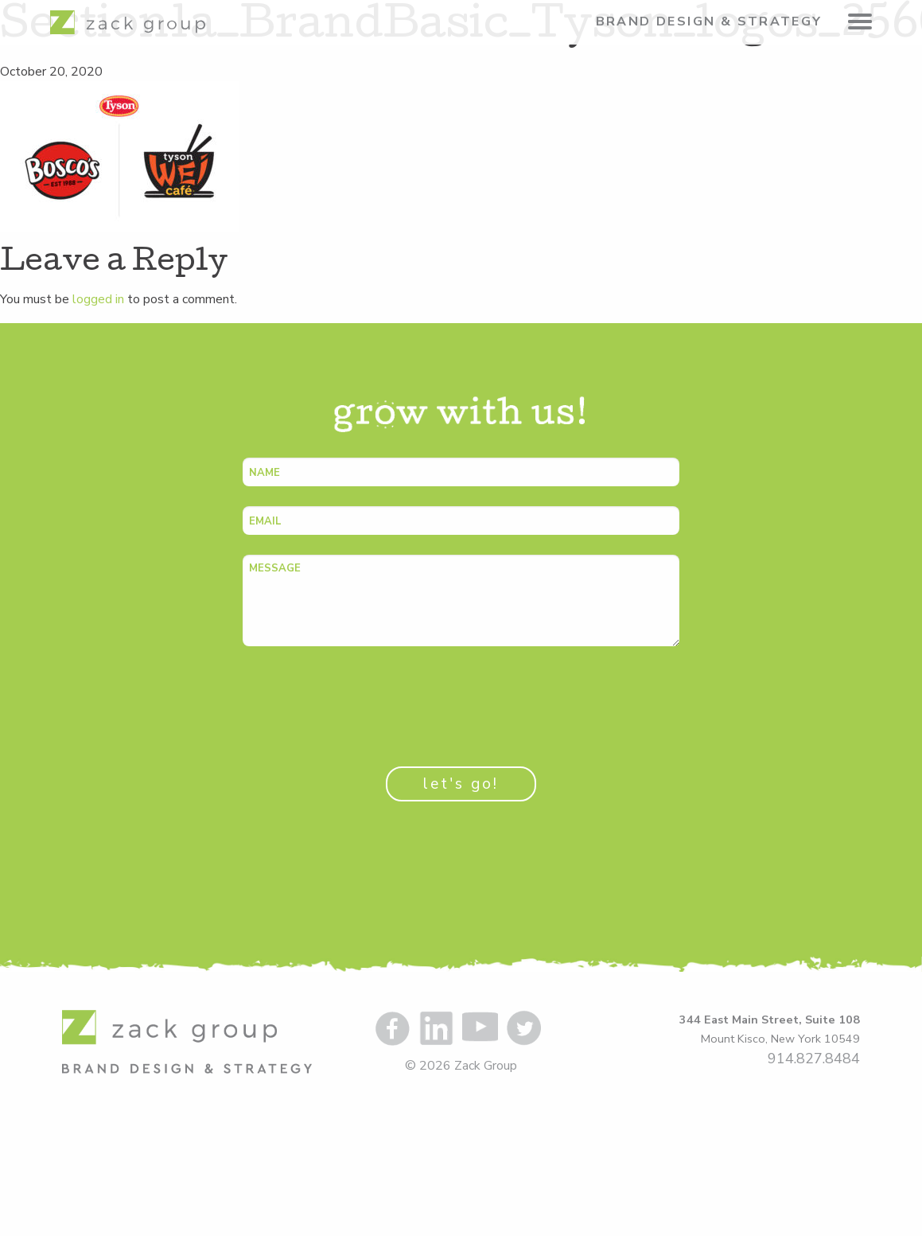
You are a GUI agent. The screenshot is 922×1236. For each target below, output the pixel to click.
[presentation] (363, 697)
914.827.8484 (814, 1058)
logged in (98, 299)
